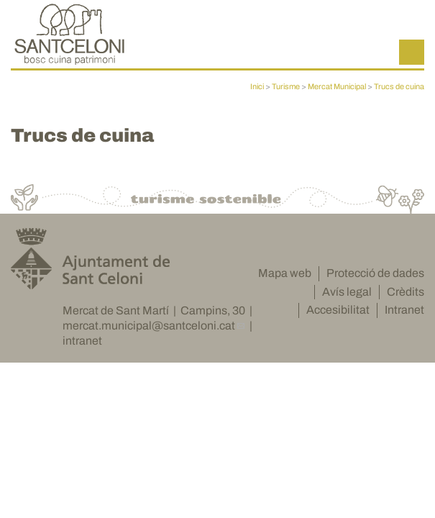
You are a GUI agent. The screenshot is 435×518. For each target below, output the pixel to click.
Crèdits (405, 297)
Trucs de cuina (399, 86)
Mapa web (284, 279)
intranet (82, 346)
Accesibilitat (338, 316)
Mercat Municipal (337, 86)
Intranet (404, 316)
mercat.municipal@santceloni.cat (149, 332)
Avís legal (347, 297)
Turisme (286, 86)
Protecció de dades (375, 279)
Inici (257, 86)
